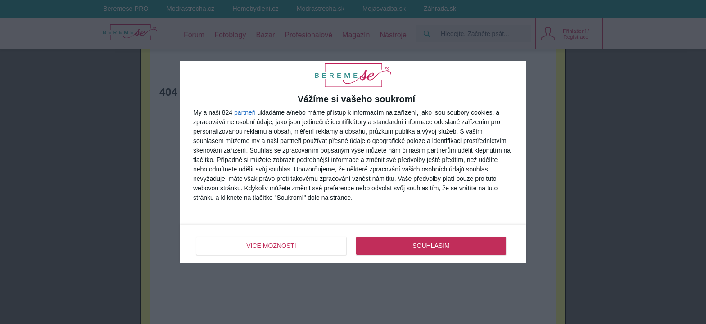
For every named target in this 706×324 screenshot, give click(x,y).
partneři (244, 112)
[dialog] (353, 161)
